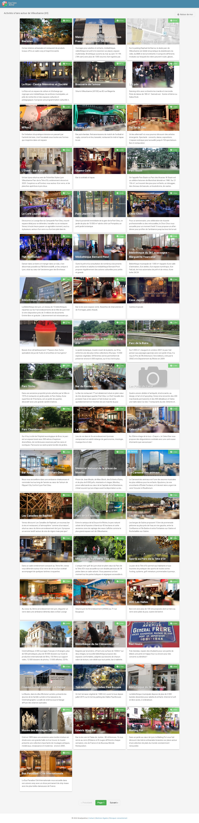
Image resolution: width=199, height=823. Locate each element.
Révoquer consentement (118, 818)
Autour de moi (185, 14)
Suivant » (114, 802)
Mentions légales (102, 818)
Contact (91, 818)
